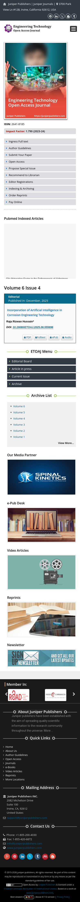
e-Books (11, 767)
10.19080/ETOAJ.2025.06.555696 (33, 327)
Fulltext (40, 337)
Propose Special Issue (22, 168)
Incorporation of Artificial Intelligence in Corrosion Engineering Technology (34, 312)
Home (9, 747)
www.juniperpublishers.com (24, 848)
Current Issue (21, 376)
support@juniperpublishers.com (27, 818)
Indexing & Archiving (21, 188)
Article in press (21, 369)
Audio (66, 337)
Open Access (16, 161)
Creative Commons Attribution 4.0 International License (30, 888)
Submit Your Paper (20, 155)
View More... (66, 443)
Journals (11, 763)
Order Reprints (18, 195)
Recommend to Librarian (24, 175)
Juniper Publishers (19, 4)
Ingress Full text (18, 141)
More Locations (15, 779)
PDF (27, 337)
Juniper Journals (43, 4)
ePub (54, 337)
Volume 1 (19, 437)
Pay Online (15, 202)
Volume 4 (19, 418)
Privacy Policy (63, 896)
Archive (17, 384)
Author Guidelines (20, 148)
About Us (11, 751)
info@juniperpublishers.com (24, 843)
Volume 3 (19, 424)
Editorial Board (22, 361)
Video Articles (14, 771)
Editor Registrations (21, 182)
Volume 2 (19, 431)
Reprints (11, 775)
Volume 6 (19, 406)
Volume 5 (19, 412)
